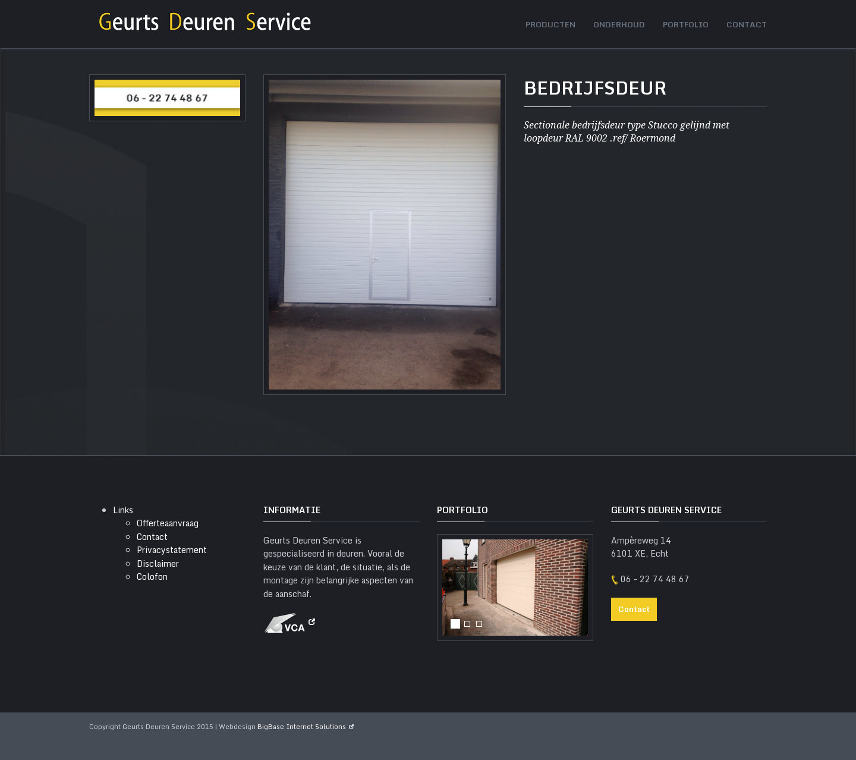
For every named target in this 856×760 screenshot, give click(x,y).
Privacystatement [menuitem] (172, 550)
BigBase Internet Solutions (301, 726)
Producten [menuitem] (550, 24)
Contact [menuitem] (746, 24)
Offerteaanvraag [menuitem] (168, 523)
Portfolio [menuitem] (686, 24)
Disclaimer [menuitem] (158, 563)
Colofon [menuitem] (152, 576)
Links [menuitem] (123, 510)
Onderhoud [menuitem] (619, 24)
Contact (634, 608)
